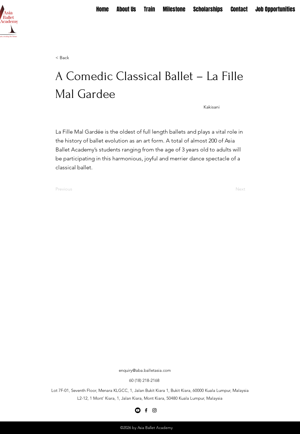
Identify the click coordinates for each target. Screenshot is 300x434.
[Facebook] (146, 410)
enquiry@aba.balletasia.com (145, 370)
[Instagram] (154, 410)
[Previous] (73, 189)
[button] (73, 57)
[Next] (231, 189)
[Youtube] (138, 410)
